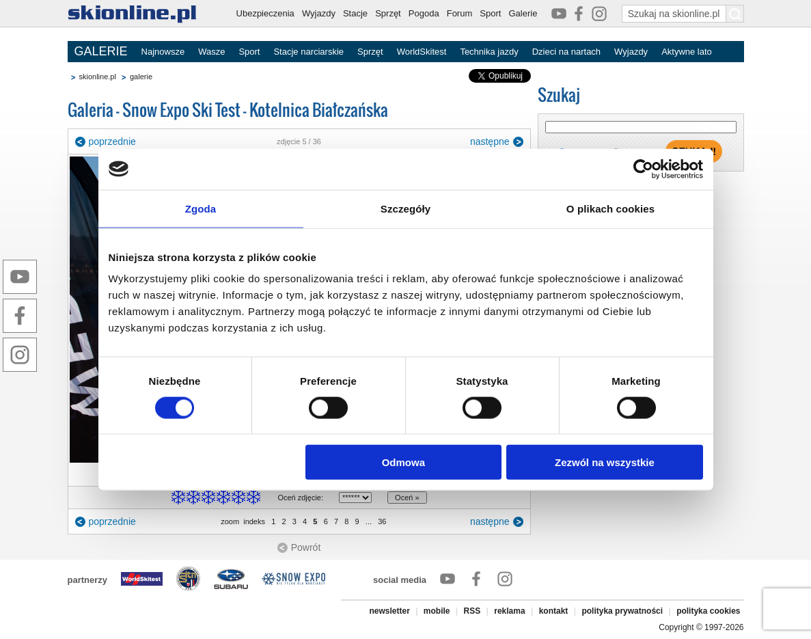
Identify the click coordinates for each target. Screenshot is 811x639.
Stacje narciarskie (308, 51)
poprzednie (112, 141)
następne (490, 141)
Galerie (522, 13)
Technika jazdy (489, 51)
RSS (472, 611)
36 (382, 521)
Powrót (306, 547)
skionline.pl (97, 76)
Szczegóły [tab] (405, 208)
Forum (460, 13)
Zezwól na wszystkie (605, 462)
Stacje (355, 13)
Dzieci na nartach (566, 51)
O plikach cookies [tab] (610, 208)
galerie (141, 76)
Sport (490, 13)
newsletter (389, 611)
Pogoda (424, 13)
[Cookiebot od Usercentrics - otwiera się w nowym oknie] (643, 169)
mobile (437, 611)
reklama (509, 611)
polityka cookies (708, 611)
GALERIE (101, 51)
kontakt (553, 611)
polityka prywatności (622, 611)
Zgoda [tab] (201, 208)
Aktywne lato (686, 51)
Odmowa (403, 462)
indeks (254, 521)
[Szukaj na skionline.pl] (735, 14)
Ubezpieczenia (265, 13)
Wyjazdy (318, 13)
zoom (230, 521)
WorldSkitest (422, 51)
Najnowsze (163, 51)
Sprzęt (388, 13)
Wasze (211, 51)
